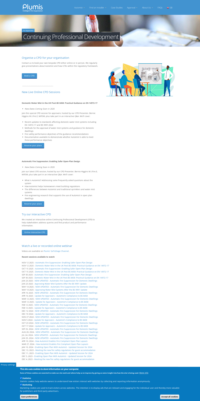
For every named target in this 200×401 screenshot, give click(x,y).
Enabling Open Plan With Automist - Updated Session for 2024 (64, 347)
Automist (79, 7)
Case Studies (117, 7)
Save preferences (29, 397)
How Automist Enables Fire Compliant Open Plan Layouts (61, 341)
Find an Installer (98, 7)
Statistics (26, 378)
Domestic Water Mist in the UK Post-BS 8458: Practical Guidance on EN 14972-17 (72, 265)
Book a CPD (29, 75)
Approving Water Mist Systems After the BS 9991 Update (61, 283)
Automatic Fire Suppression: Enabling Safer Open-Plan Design (63, 262)
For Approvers (28, 31)
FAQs (160, 7)
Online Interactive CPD (34, 232)
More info (143, 372)
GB (169, 7)
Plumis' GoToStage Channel (56, 251)
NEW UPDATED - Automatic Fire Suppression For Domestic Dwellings (66, 280)
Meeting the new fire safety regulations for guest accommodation (65, 350)
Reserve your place (33, 145)
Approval (132, 7)
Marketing (27, 384)
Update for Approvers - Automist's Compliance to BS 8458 (61, 296)
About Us (147, 7)
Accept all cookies (169, 397)
